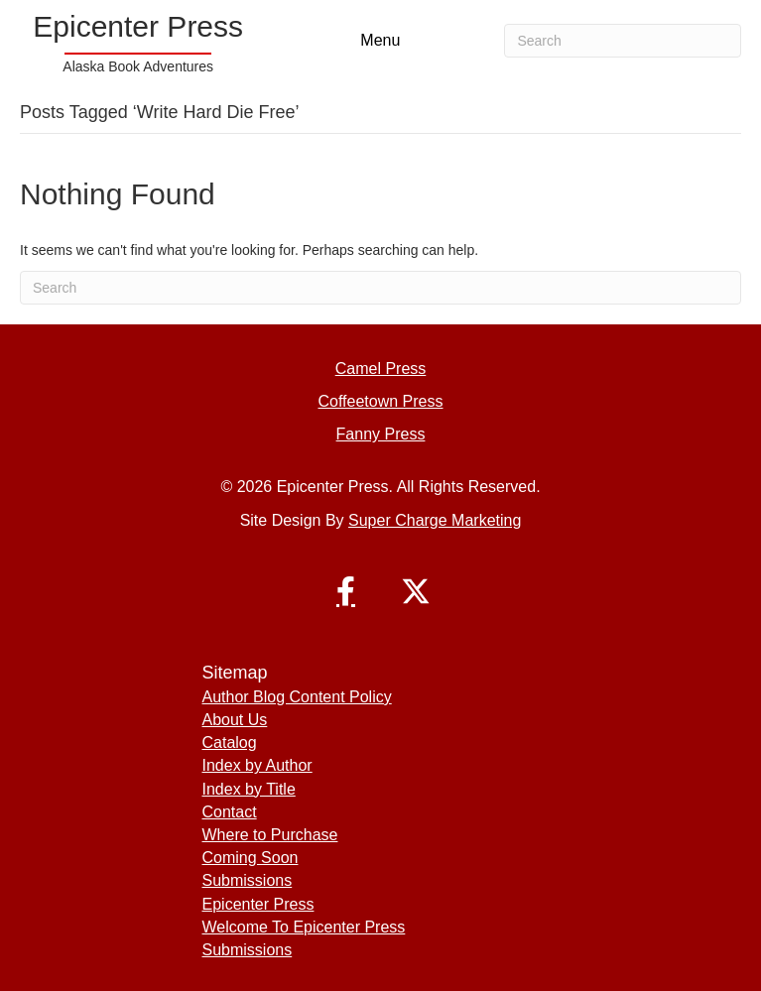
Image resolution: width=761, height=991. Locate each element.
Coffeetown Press (381, 401)
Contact (229, 812)
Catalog (229, 742)
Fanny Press (381, 434)
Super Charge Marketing (434, 520)
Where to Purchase (270, 834)
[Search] (622, 41)
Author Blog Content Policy (297, 696)
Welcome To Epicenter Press (304, 927)
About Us (235, 719)
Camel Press (381, 368)
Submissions (247, 880)
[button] (346, 591)
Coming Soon (250, 857)
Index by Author (257, 765)
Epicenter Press (258, 904)
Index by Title (249, 789)
